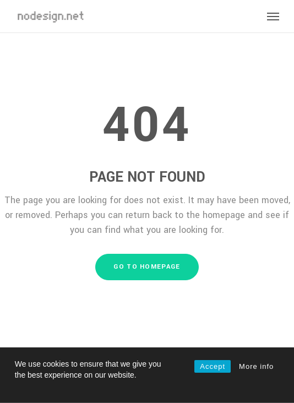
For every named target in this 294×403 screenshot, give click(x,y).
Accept (212, 366)
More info (256, 366)
